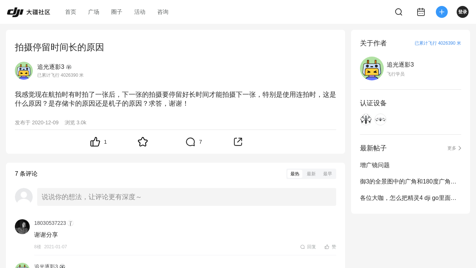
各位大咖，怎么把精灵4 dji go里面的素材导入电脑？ (410, 198)
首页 (70, 12)
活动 (139, 12)
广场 (93, 12)
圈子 (116, 12)
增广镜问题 (375, 165)
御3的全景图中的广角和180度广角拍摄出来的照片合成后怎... (410, 181)
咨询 (162, 12)
